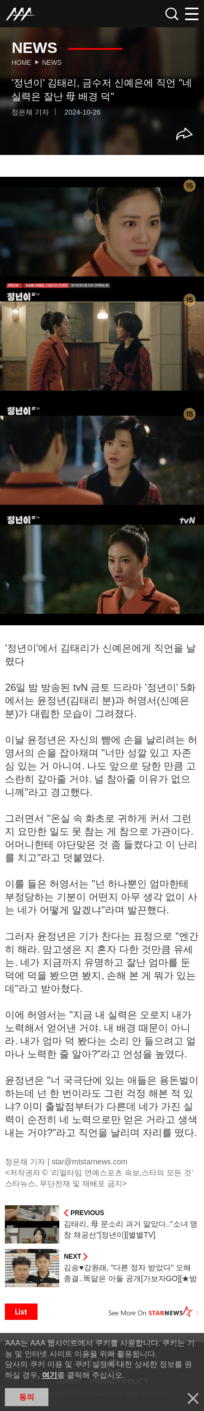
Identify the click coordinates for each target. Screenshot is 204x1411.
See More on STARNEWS (154, 1312)
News (51, 63)
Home (21, 63)
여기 (49, 1375)
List (21, 1312)
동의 (26, 1396)
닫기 (193, 1398)
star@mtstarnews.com (89, 1161)
